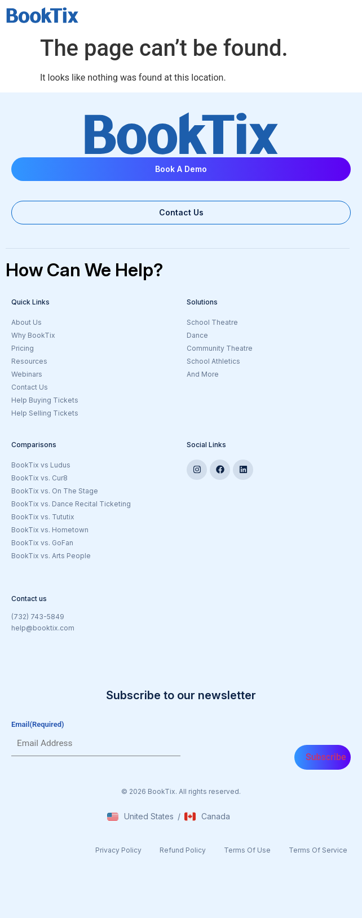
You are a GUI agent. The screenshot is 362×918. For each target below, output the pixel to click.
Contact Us (29, 387)
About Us (26, 322)
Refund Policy (183, 850)
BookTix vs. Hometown (50, 530)
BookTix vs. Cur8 (39, 478)
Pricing (22, 348)
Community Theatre (220, 348)
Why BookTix (33, 335)
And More (255, 375)
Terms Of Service (318, 850)
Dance (197, 335)
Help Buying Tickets (44, 400)
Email (37, 724)
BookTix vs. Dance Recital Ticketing (71, 504)
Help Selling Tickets (44, 413)
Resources (29, 361)
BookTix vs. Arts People (51, 555)
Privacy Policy (118, 850)
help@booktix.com (42, 628)
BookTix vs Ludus (40, 465)
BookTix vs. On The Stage (54, 491)
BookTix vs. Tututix (42, 517)
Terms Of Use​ (247, 850)
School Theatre (212, 322)
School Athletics (213, 361)
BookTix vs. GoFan (42, 543)
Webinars (26, 374)
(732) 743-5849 (37, 616)
